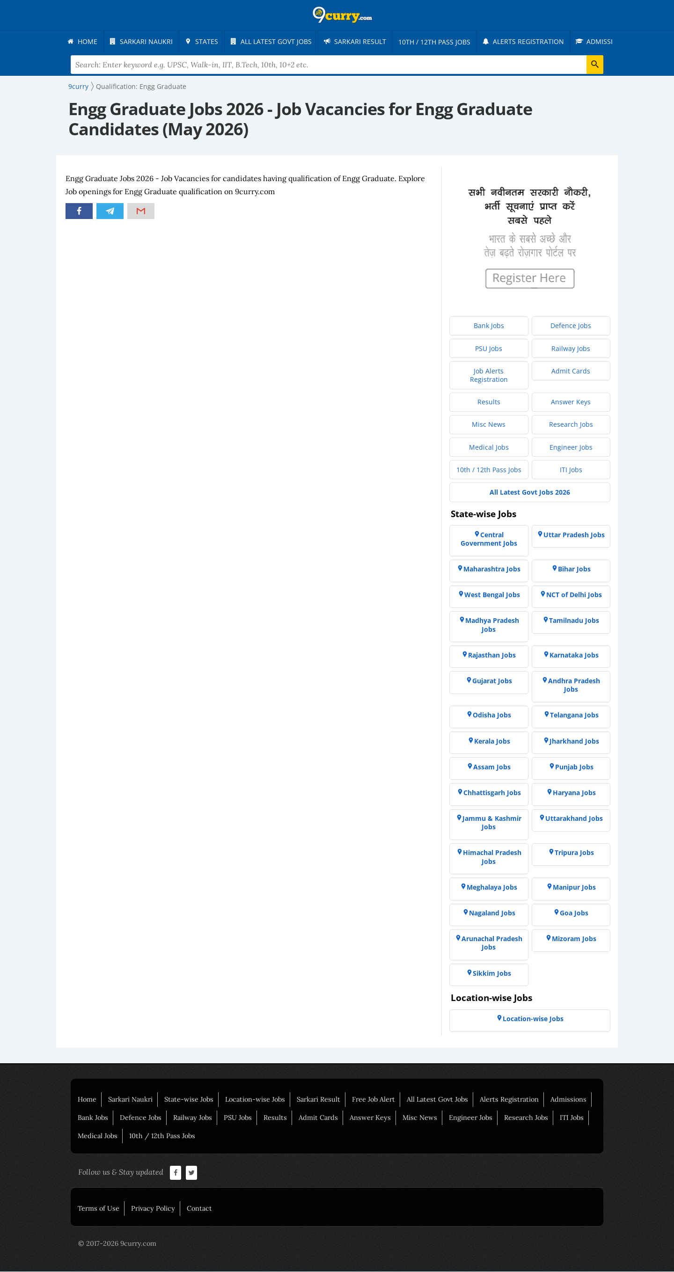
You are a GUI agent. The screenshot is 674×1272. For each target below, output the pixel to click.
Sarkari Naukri (130, 1100)
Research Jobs (526, 1118)
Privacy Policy (153, 1209)
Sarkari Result (318, 1100)
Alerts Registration (509, 1100)
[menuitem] (84, 41)
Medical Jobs (97, 1136)
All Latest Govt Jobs (437, 1100)
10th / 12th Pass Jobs (162, 1136)
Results (275, 1118)
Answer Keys (370, 1118)
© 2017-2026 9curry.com (117, 1244)
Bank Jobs (93, 1118)
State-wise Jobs (188, 1100)
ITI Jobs (572, 1118)
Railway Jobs (192, 1118)
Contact (199, 1209)
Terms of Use (98, 1209)
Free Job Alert (373, 1100)
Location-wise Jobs (255, 1100)
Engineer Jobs (470, 1118)
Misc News (420, 1118)
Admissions (568, 1100)
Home (87, 1100)
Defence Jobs (140, 1118)
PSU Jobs (238, 1118)
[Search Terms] (337, 65)
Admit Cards (318, 1118)
